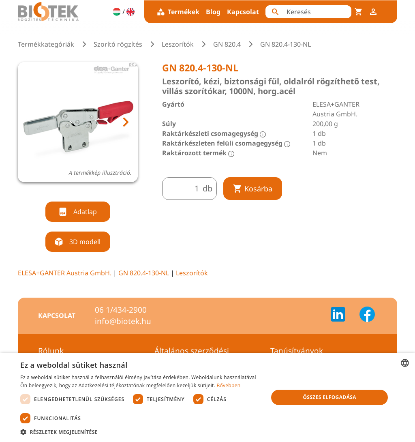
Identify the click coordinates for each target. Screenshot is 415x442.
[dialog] (207, 397)
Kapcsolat (243, 11)
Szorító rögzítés (118, 44)
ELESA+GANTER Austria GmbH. (64, 272)
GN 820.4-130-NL (143, 272)
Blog (213, 11)
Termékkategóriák (46, 44)
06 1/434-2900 (121, 310)
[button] (140, 432)
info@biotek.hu (123, 321)
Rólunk (51, 350)
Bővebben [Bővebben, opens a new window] (228, 385)
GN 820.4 (227, 44)
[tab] (70, 191)
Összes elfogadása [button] (329, 397)
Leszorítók (178, 44)
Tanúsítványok (296, 350)
